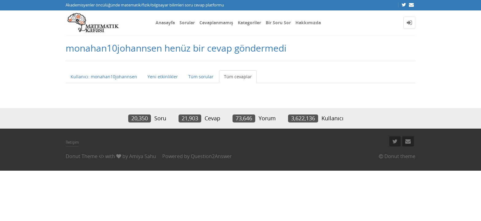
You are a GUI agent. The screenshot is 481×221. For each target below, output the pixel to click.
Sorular (187, 22)
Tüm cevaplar (238, 76)
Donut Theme (82, 156)
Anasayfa (165, 22)
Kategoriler (249, 22)
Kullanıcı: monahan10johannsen (104, 76)
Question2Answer (211, 156)
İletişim (72, 142)
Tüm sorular (201, 76)
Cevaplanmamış (216, 22)
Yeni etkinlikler (163, 76)
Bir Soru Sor (278, 22)
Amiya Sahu (142, 156)
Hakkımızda (308, 22)
